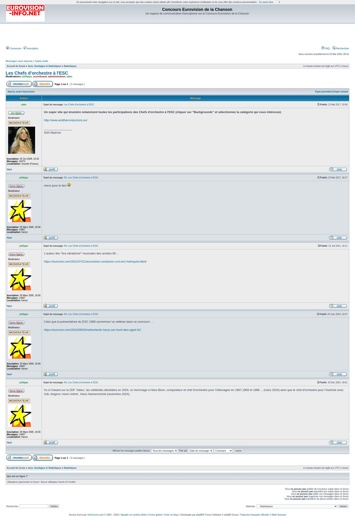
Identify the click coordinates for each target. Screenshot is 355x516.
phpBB (199, 515)
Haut (9, 169)
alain (69, 76)
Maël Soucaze (279, 515)
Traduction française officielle (254, 515)
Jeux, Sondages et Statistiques (44, 66)
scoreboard (40, 76)
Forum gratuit (155, 515)
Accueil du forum (16, 66)
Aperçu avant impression (20, 91)
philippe (27, 76)
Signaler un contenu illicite (133, 515)
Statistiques (70, 66)
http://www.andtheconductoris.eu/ (65, 120)
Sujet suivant (341, 91)
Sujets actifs (41, 61)
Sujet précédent (323, 91)
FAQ (325, 48)
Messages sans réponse (19, 61)
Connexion (14, 48)
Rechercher (341, 48)
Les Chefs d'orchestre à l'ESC (37, 73)
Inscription (31, 48)
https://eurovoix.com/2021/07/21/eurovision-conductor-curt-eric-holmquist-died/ (95, 261)
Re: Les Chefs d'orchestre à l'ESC (81, 177)
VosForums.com (95, 515)
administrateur (56, 76)
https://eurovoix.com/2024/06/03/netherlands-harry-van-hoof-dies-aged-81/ (92, 329)
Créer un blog (171, 515)
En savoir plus (266, 2)
